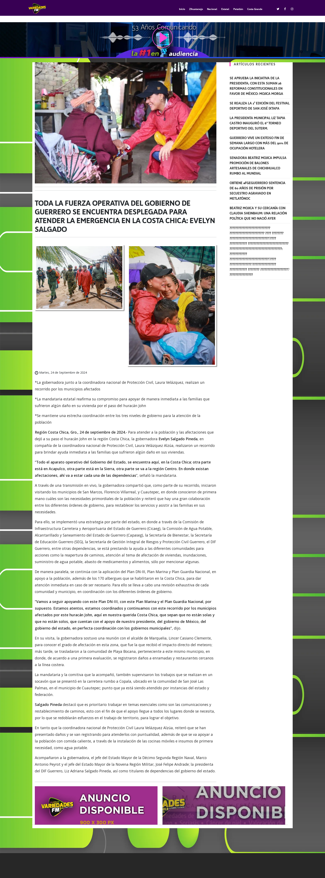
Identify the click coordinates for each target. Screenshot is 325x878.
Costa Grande (254, 9)
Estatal (225, 9)
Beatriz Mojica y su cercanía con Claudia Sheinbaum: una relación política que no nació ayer (258, 213)
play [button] (162, 37)
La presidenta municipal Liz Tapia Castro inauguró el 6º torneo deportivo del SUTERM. (257, 123)
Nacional (212, 9)
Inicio (182, 9)
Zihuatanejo (196, 9)
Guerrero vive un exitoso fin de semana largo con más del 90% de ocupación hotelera (259, 143)
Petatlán (238, 9)
